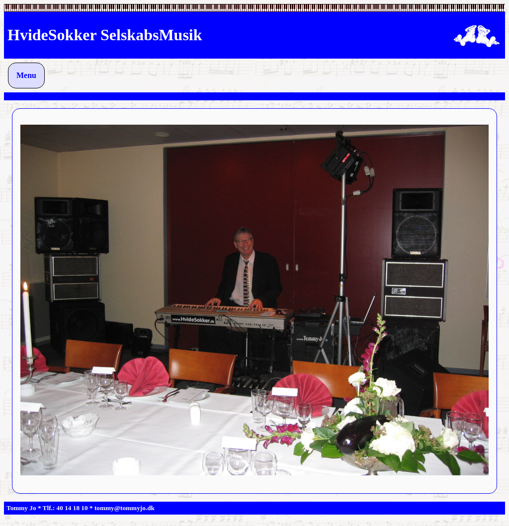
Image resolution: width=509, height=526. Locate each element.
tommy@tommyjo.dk (124, 508)
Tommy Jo (21, 508)
